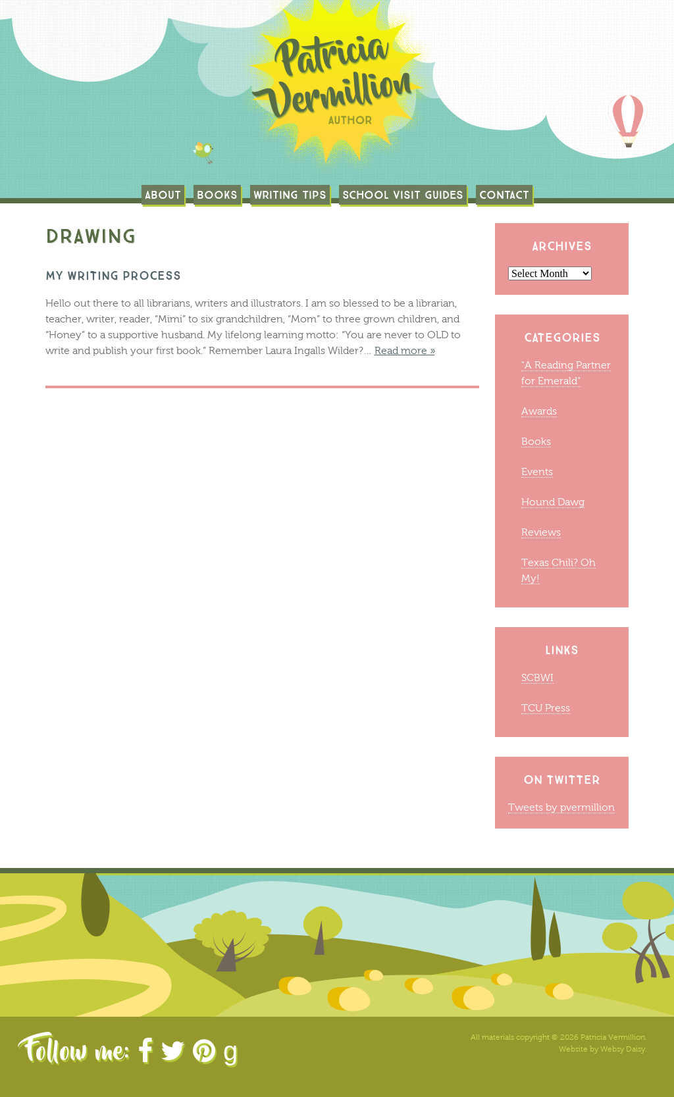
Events (537, 471)
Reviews (541, 532)
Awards (539, 411)
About (163, 194)
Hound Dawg (552, 501)
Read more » (405, 350)
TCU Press (545, 707)
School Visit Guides (402, 194)
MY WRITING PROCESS (113, 275)
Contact (504, 194)
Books (217, 194)
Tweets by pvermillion (561, 807)
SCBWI (537, 677)
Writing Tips (289, 194)
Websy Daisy (622, 1049)
